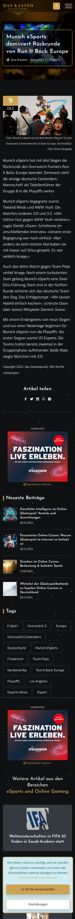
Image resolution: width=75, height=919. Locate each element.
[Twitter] (32, 399)
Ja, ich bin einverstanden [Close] (38, 889)
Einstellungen (37, 904)
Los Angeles (38, 681)
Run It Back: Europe (50, 670)
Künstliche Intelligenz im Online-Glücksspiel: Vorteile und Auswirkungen (44, 513)
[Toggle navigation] (68, 6)
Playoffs (13, 681)
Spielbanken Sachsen (37, 484)
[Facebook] (26, 399)
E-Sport (12, 626)
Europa (61, 626)
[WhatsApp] (44, 399)
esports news (17, 692)
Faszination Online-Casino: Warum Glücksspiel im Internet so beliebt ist (45, 539)
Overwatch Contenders (24, 637)
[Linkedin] (38, 399)
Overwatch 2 (37, 626)
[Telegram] (50, 399)
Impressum (51, 877)
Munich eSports (46, 648)
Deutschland (16, 648)
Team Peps (41, 659)
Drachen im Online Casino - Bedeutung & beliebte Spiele (41, 564)
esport (42, 692)
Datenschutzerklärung (31, 877)
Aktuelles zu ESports (45, 60)
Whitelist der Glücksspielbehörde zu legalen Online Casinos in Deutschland (44, 588)
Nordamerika (17, 670)
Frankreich (15, 659)
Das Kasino (19, 60)
